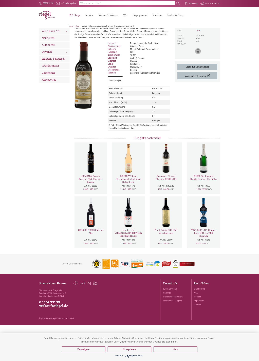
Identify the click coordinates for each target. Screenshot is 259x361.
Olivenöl (55, 69)
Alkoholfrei (49, 61)
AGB (196, 309)
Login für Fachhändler (197, 83)
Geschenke (48, 89)
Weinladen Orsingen (197, 92)
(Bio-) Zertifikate (170, 305)
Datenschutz (199, 305)
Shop (77, 26)
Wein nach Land (55, 41)
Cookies (197, 321)
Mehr (175, 349)
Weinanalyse (115, 97)
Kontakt (197, 313)
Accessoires (49, 96)
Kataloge (167, 309)
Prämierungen (50, 82)
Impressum (199, 317)
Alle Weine (48, 34)
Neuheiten (48, 54)
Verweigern (83, 349)
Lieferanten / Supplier (172, 317)
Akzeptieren (129, 349)
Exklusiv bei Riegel (53, 75)
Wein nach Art (55, 48)
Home (71, 26)
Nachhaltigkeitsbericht (173, 313)
